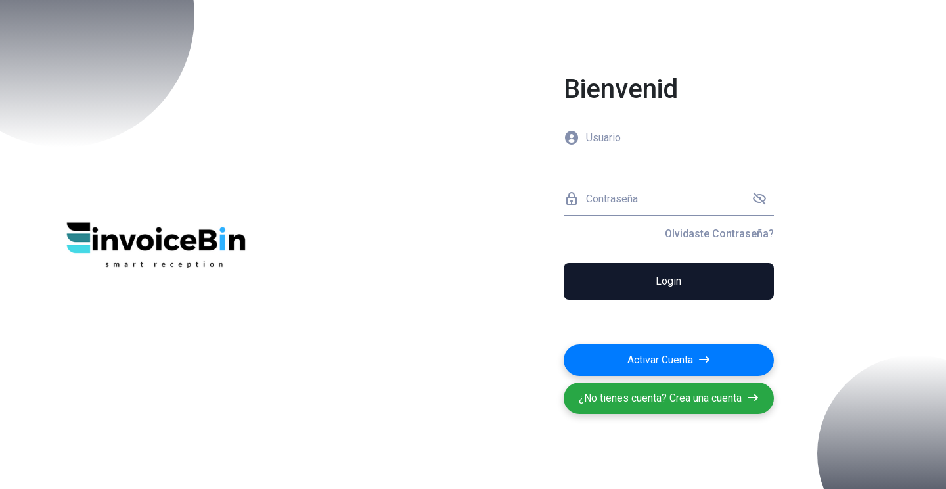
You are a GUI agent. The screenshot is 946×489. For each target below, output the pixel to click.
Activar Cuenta (668, 360)
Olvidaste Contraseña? (719, 233)
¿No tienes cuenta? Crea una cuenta (668, 398)
